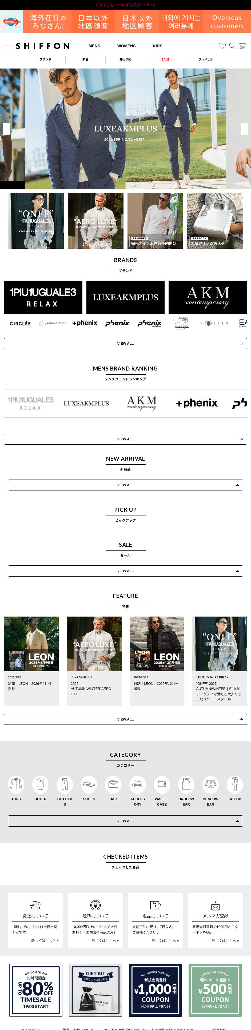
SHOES (89, 771)
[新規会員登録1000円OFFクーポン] (155, 961)
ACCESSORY (137, 773)
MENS (94, 45)
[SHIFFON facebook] (143, 1015)
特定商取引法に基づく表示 (172, 1002)
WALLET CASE (162, 773)
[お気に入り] (222, 46)
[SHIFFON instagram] (109, 1015)
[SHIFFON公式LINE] (132, 1015)
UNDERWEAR (186, 773)
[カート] (242, 46)
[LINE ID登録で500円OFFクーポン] (215, 961)
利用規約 (219, 1002)
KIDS (157, 45)
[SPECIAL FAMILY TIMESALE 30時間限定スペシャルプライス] (36, 961)
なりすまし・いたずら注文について (126, 5)
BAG (113, 771)
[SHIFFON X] (120, 1015)
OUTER (40, 771)
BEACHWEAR (210, 773)
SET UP (235, 771)
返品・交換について (78, 1002)
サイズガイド (31, 1002)
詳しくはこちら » (45, 912)
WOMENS (126, 45)
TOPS (16, 771)
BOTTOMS (64, 773)
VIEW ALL (125, 469)
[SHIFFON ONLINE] (42, 46)
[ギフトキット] (95, 961)
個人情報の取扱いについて (125, 1002)
